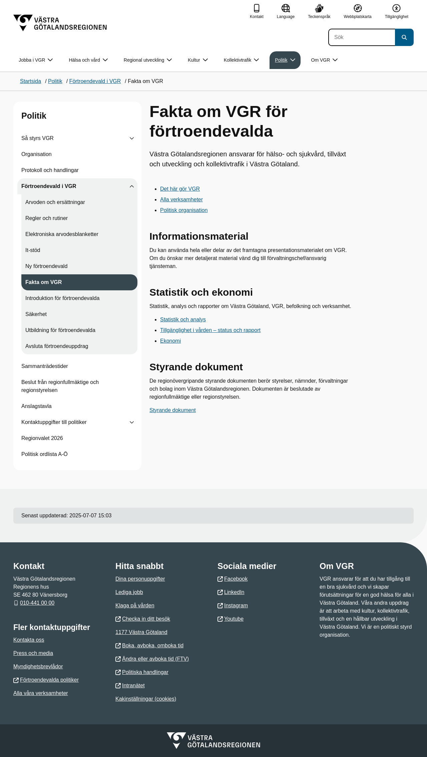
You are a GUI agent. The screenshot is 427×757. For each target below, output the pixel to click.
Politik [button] (285, 60)
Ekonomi (170, 341)
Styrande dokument (172, 410)
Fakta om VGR (43, 282)
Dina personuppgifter (140, 579)
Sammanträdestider (44, 366)
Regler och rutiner (46, 218)
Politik (33, 115)
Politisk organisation (183, 210)
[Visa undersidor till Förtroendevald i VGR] (131, 186)
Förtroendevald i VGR (48, 186)
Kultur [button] (198, 60)
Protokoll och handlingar (50, 170)
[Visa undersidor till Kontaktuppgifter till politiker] (131, 422)
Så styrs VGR (37, 138)
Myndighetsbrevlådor (38, 666)
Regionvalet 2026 (42, 438)
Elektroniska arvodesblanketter (61, 234)
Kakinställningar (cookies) (145, 699)
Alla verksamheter (181, 199)
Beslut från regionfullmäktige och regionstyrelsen (60, 386)
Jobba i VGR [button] (36, 60)
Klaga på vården (134, 605)
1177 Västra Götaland (141, 632)
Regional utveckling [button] (148, 60)
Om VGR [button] (324, 60)
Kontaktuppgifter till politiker (54, 422)
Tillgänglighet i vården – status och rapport (210, 330)
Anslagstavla (36, 406)
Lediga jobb (129, 592)
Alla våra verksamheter (40, 693)
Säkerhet (36, 314)
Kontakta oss (28, 640)
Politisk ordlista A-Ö (44, 454)
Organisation (36, 154)
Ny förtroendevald (46, 266)
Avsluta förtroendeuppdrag (56, 346)
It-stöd (32, 250)
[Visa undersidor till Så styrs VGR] (131, 138)
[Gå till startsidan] (60, 23)
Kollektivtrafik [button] (241, 60)
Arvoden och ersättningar (55, 202)
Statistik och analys (183, 319)
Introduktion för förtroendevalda (62, 298)
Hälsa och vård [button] (88, 60)
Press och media (33, 653)
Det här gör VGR (180, 189)
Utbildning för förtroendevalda (60, 330)
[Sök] (361, 37)
